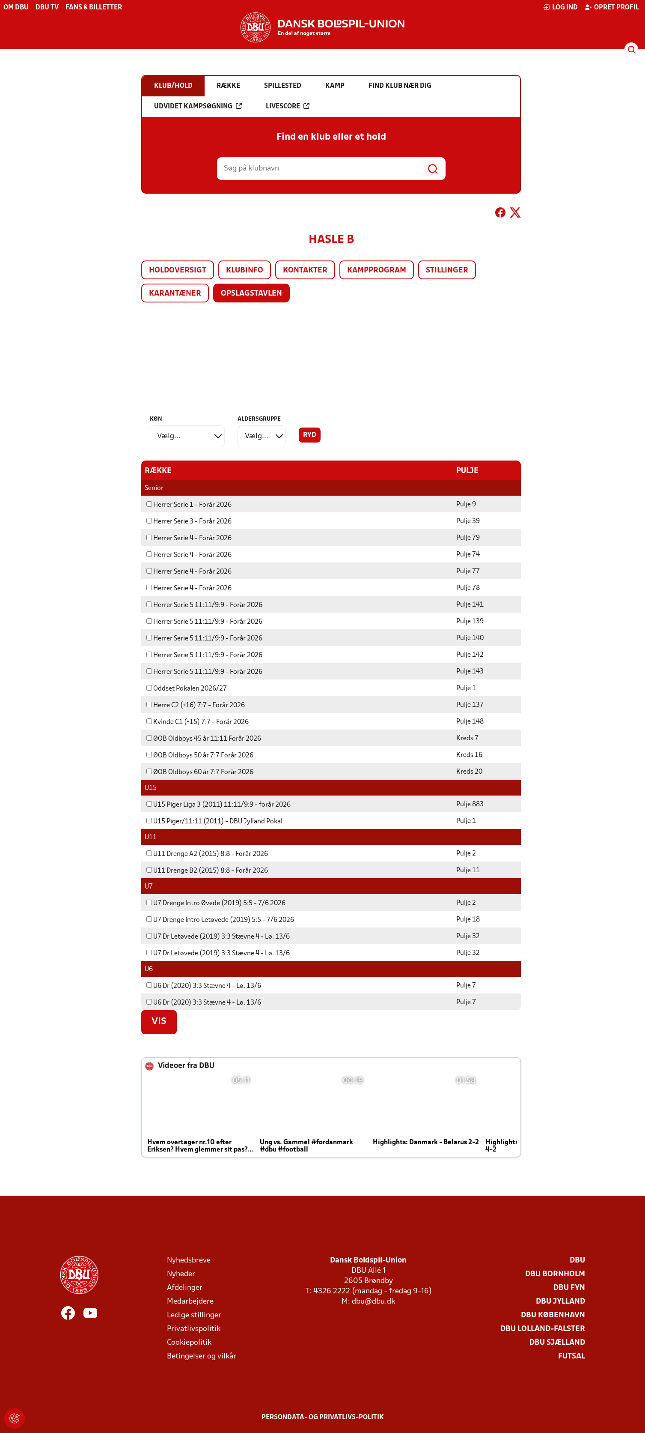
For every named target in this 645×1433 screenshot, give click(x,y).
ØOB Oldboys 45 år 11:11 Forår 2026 (203, 739)
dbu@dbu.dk (373, 1301)
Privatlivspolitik (193, 1328)
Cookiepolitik (189, 1342)
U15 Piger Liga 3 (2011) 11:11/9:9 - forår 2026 (218, 805)
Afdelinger (184, 1287)
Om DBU (16, 8)
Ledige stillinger (194, 1315)
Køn (156, 419)
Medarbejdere (190, 1301)
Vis (159, 1021)
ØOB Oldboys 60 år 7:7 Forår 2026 (199, 772)
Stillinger (447, 270)
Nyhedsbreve (189, 1260)
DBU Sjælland (557, 1342)
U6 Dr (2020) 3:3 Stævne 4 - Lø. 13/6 (203, 986)
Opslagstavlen (251, 293)
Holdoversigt (177, 270)
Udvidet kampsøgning (198, 106)
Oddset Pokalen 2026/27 (186, 688)
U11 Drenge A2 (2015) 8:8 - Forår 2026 (207, 854)
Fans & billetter (93, 8)
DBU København (553, 1315)
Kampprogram (376, 270)
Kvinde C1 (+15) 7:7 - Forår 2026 (197, 722)
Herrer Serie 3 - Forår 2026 (189, 521)
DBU (577, 1260)
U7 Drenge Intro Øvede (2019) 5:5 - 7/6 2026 (215, 903)
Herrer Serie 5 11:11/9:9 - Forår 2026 (204, 605)
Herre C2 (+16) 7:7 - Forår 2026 (195, 705)
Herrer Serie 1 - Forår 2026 (189, 505)
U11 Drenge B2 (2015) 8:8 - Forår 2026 (207, 871)
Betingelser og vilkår (201, 1356)
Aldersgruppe (259, 419)
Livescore (287, 106)
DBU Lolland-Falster (542, 1328)
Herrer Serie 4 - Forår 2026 (189, 538)
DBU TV (47, 8)
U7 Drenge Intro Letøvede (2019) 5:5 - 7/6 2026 (220, 920)
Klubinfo (244, 270)
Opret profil (612, 7)
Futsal (571, 1356)
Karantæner (175, 293)
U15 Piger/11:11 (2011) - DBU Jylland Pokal (214, 821)
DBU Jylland (560, 1301)
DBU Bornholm (555, 1273)
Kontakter (305, 270)
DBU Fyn (569, 1287)
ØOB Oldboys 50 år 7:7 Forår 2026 (199, 755)
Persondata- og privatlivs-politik (323, 1417)
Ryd (309, 435)
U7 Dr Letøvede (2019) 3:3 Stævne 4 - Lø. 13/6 (218, 936)
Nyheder (181, 1273)
